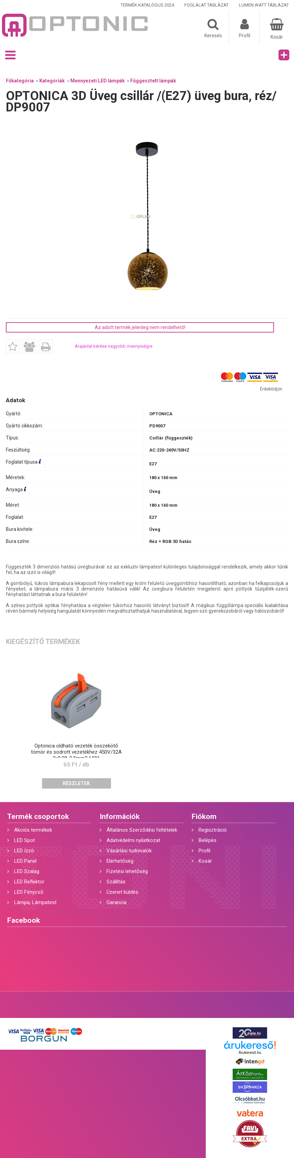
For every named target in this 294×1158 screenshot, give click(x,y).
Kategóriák (52, 80)
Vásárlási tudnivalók (129, 851)
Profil (204, 851)
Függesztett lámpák (153, 80)
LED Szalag (26, 871)
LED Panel (25, 861)
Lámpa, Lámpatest (35, 902)
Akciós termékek (33, 830)
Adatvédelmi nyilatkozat (133, 840)
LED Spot (24, 840)
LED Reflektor (29, 882)
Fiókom (204, 816)
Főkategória (20, 80)
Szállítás (116, 882)
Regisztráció (213, 830)
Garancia (116, 902)
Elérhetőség (120, 861)
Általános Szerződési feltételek (142, 830)
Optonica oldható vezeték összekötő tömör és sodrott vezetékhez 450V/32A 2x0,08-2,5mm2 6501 (76, 752)
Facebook (23, 920)
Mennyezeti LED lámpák (97, 80)
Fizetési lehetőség (127, 871)
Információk (120, 816)
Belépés (207, 840)
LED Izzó (24, 851)
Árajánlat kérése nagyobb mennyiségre (113, 346)
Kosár (205, 861)
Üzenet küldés (122, 892)
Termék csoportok (38, 816)
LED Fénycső (28, 892)
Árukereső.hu (250, 1052)
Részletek (76, 783)
